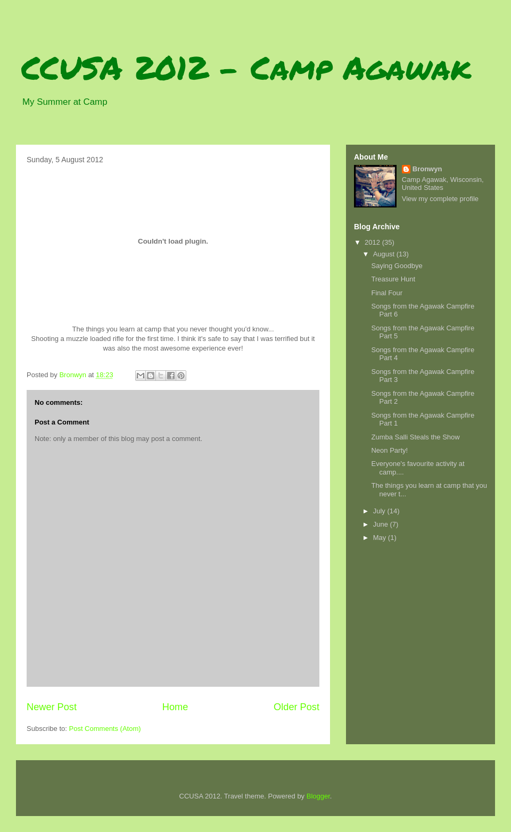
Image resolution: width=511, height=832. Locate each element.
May (380, 538)
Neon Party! (389, 450)
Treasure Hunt (393, 279)
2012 (373, 242)
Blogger (318, 796)
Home (175, 707)
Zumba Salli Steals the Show (415, 437)
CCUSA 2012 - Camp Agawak (246, 67)
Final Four (386, 293)
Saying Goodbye (396, 266)
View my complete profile (440, 199)
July (380, 511)
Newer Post (52, 707)
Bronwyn (427, 169)
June (381, 524)
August (385, 254)
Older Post (296, 707)
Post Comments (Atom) (105, 729)
